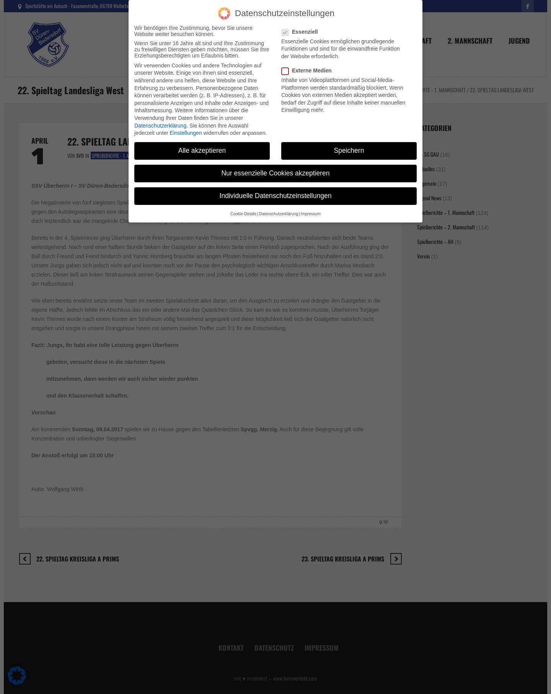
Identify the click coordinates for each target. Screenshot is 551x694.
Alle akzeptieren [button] (202, 143)
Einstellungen (186, 125)
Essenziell (302, 24)
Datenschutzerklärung (160, 118)
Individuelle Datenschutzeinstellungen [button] (276, 188)
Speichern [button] (349, 143)
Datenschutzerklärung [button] (278, 206)
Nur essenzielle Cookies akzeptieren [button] (275, 165)
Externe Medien (308, 63)
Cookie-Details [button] (243, 206)
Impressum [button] (311, 206)
